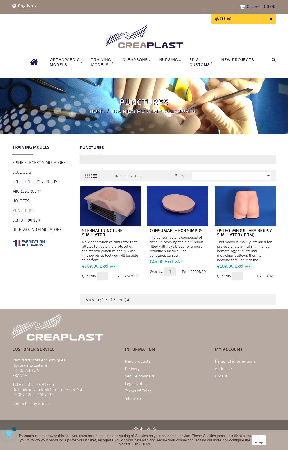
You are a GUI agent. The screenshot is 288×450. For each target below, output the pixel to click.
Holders (20, 201)
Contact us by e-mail (31, 403)
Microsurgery (26, 191)
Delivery (132, 368)
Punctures (23, 210)
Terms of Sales (138, 390)
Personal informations (235, 361)
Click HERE (142, 444)
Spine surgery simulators (39, 162)
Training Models (31, 147)
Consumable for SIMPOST (177, 230)
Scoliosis (21, 172)
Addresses (224, 368)
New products (138, 361)
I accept (259, 440)
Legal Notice (136, 383)
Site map (133, 398)
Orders (221, 376)
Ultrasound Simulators (37, 229)
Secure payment (140, 376)
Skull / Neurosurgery (34, 181)
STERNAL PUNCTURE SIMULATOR (102, 233)
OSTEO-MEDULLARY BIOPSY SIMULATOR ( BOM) (244, 233)
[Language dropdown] (24, 6)
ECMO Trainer (26, 220)
